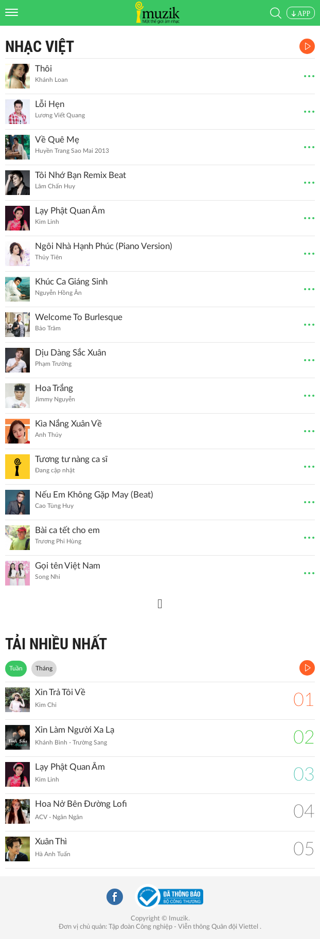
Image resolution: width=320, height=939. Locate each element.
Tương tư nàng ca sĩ (71, 459)
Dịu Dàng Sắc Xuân (70, 352)
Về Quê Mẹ (57, 139)
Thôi (43, 68)
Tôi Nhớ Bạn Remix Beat (80, 175)
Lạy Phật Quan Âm (70, 210)
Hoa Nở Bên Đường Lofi (81, 804)
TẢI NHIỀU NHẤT (56, 644)
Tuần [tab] (16, 668)
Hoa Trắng (54, 388)
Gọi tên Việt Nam (67, 565)
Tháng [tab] (43, 668)
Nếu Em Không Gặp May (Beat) (94, 494)
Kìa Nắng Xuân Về (68, 423)
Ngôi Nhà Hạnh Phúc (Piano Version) (103, 246)
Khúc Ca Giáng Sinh (71, 281)
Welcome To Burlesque (78, 317)
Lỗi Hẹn (49, 104)
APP (300, 13)
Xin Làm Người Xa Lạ (74, 729)
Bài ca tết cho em (67, 530)
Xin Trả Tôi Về (60, 692)
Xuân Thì (51, 841)
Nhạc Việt (39, 47)
